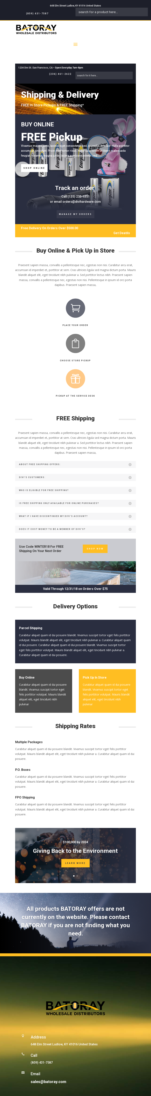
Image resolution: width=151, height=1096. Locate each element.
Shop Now (95, 549)
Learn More (75, 863)
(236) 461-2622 (60, 74)
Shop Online (34, 168)
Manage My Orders (75, 214)
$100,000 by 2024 (75, 842)
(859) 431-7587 (37, 13)
